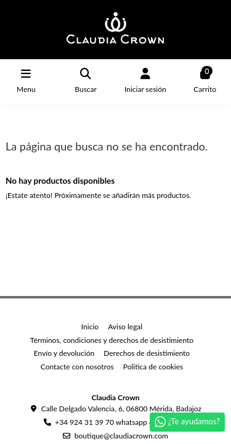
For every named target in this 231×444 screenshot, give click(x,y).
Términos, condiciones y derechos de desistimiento (111, 340)
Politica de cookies (153, 366)
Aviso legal (125, 326)
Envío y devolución (64, 353)
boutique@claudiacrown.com (121, 435)
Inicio (90, 326)
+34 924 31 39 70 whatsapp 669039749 (121, 422)
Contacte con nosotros (77, 366)
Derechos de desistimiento (146, 353)
